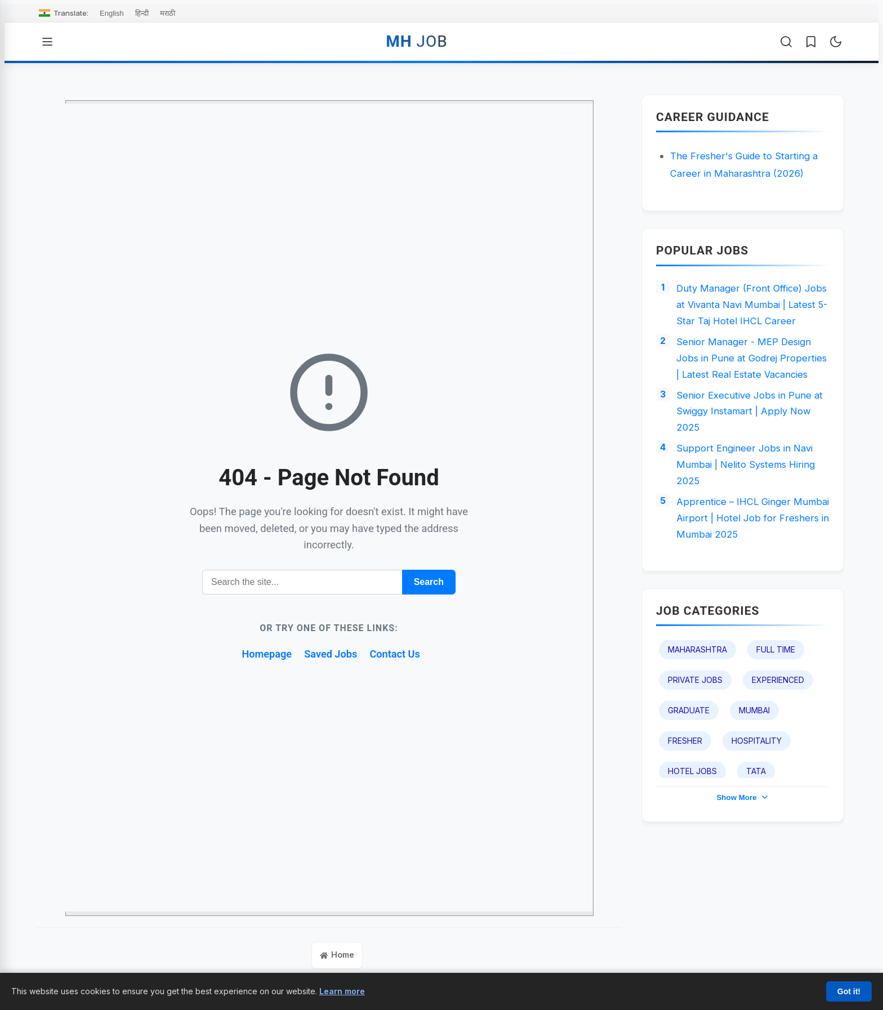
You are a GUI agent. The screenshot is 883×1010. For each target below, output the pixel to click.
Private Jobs (695, 738)
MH (416, 41)
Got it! (848, 991)
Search (429, 582)
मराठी (167, 13)
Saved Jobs (331, 653)
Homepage (262, 653)
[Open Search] (786, 41)
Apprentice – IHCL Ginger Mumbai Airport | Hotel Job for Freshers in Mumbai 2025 (748, 573)
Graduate (689, 768)
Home (338, 956)
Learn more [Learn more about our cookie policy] (342, 991)
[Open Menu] (47, 41)
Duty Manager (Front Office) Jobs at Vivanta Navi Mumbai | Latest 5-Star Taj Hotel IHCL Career (748, 315)
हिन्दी (142, 13)
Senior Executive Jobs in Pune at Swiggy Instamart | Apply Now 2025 (752, 457)
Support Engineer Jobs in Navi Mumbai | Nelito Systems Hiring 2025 (749, 515)
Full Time (775, 707)
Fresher (685, 798)
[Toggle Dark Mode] (835, 41)
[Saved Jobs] (811, 41)
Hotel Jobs (692, 829)
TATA (756, 829)
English (112, 13)
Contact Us (400, 653)
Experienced (778, 738)
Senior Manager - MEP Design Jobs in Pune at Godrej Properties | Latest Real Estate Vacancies (747, 391)
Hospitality (757, 798)
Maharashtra (697, 707)
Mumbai (754, 768)
